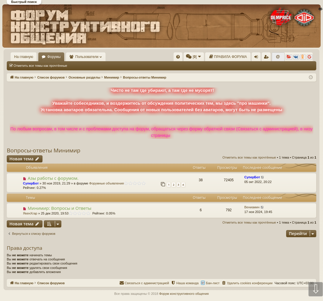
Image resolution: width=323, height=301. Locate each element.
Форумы (53, 57)
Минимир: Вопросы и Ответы (59, 208)
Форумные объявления (106, 183)
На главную (23, 57)
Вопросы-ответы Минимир (43, 150)
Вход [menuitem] (257, 58)
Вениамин (252, 207)
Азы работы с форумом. (53, 178)
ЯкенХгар (30, 213)
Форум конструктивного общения (184, 293)
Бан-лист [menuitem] (213, 283)
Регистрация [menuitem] (267, 58)
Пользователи (86, 57)
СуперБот (31, 183)
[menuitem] (178, 56)
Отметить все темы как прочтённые (40, 65)
